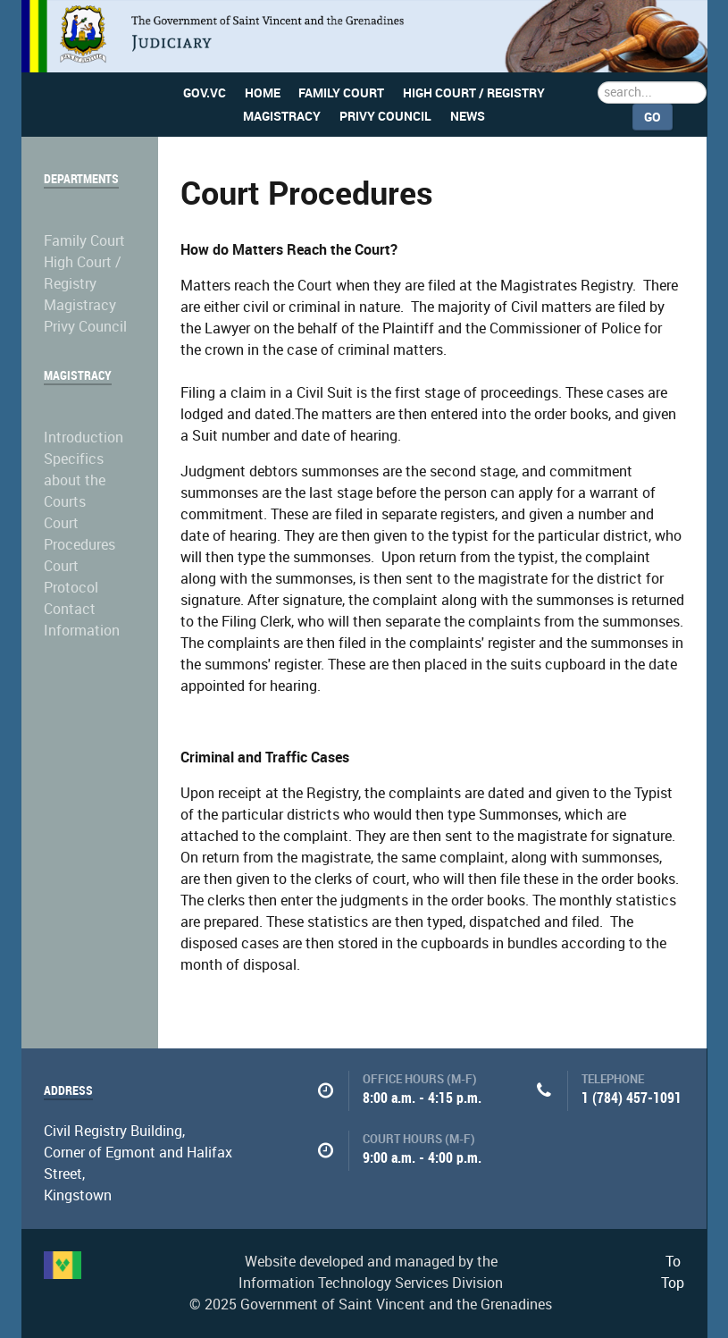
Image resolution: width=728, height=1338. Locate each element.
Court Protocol (71, 577)
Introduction (83, 437)
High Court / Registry (82, 273)
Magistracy (80, 305)
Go (652, 117)
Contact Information (82, 620)
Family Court (84, 240)
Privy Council (85, 326)
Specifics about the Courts (74, 480)
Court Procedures (79, 534)
